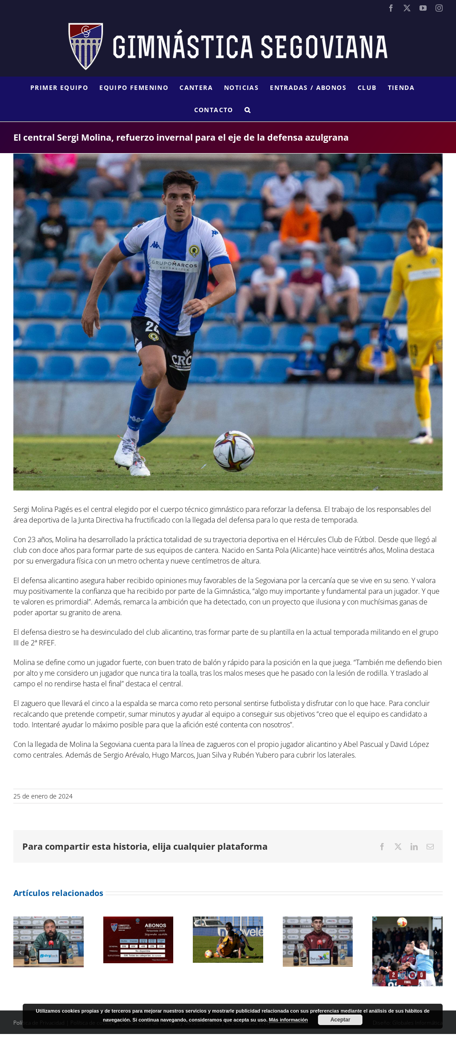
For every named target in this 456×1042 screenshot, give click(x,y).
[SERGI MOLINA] (228, 322)
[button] (247, 110)
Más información (288, 1019)
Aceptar (340, 1020)
